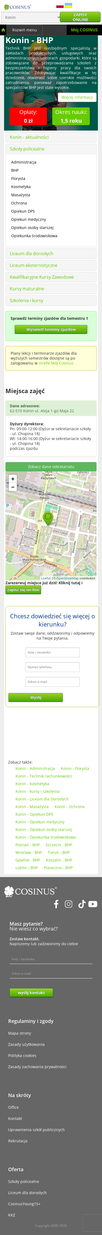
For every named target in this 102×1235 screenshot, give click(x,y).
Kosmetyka (21, 186)
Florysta (18, 178)
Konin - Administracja (35, 768)
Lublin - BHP (27, 867)
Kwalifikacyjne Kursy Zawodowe (42, 277)
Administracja (23, 162)
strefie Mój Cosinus (56, 363)
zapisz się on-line (23, 589)
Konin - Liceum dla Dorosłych (42, 799)
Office (13, 1107)
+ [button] (13, 479)
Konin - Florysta (75, 768)
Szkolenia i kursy (26, 300)
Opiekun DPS (23, 211)
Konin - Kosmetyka (32, 783)
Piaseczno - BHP (58, 867)
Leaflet (46, 578)
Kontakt (15, 1118)
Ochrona (19, 203)
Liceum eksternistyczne (33, 265)
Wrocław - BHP (29, 852)
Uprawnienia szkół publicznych (36, 1129)
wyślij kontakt (31, 992)
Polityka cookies (22, 1055)
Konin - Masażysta (32, 806)
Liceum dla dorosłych (31, 254)
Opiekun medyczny (28, 219)
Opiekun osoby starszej (32, 227)
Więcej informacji (77, 97)
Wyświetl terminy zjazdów (51, 329)
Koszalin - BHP (59, 860)
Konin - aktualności (29, 137)
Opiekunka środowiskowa (34, 235)
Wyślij (35, 697)
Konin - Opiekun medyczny (40, 821)
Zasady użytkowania (26, 1044)
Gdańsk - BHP (28, 860)
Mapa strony (19, 1033)
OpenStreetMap (67, 578)
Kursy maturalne (27, 289)
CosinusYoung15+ (24, 1203)
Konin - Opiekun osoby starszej (44, 829)
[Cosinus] (17, 5)
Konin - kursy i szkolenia (38, 791)
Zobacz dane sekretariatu (51, 466)
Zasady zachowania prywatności (37, 1066)
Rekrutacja (17, 1140)
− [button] (13, 487)
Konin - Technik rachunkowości (44, 776)
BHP (14, 170)
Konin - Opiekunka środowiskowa (46, 837)
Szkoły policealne (27, 149)
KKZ (11, 1215)
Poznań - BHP (28, 844)
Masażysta (20, 194)
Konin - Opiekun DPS (34, 814)
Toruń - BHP (59, 852)
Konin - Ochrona (70, 806)
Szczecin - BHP (59, 844)
